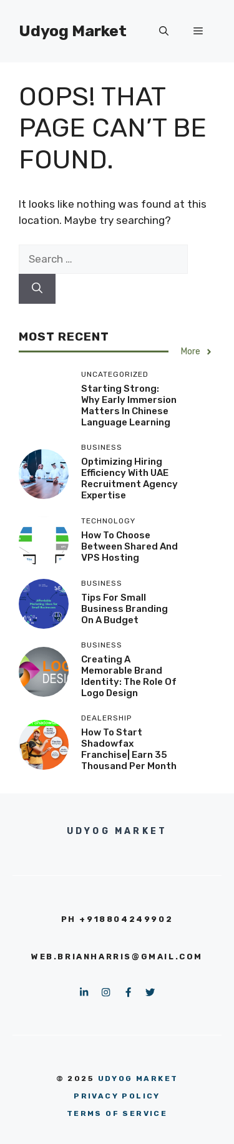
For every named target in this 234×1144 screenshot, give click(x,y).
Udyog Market (73, 31)
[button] (164, 31)
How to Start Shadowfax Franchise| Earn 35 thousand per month (129, 749)
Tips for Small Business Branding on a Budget (124, 609)
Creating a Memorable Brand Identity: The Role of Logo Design (129, 676)
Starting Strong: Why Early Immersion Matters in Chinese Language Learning (129, 405)
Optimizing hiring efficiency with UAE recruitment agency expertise (129, 478)
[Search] (37, 289)
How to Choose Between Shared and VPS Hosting (129, 546)
